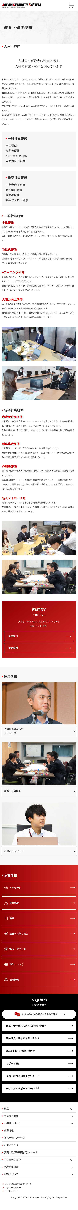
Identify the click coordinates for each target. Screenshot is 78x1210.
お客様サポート (12, 1123)
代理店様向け (11, 1167)
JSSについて (11, 1174)
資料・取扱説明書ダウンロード (20, 1152)
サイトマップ (11, 1191)
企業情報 (9, 1130)
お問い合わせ (11, 1145)
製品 (6, 1108)
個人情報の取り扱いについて (18, 1184)
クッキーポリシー (13, 1187)
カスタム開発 (11, 1116)
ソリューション (12, 1159)
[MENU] (72, 5)
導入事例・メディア (14, 1138)
